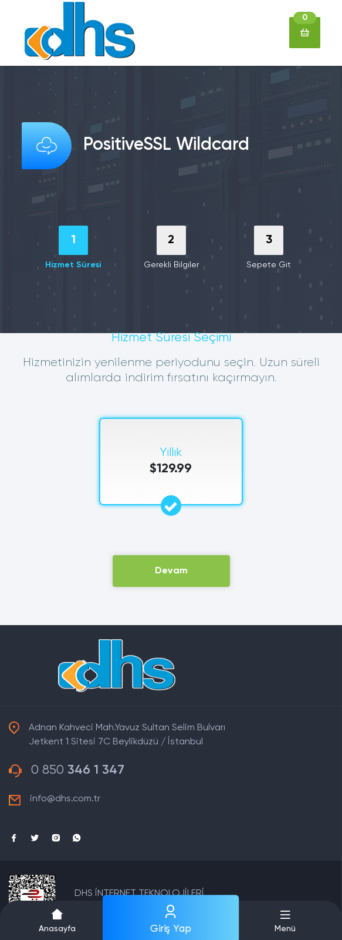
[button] (285, 920)
